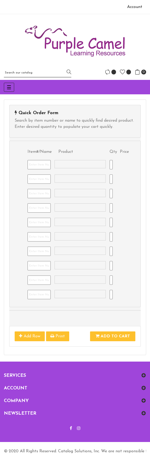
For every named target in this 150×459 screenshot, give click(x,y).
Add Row (29, 336)
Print (57, 336)
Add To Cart (112, 336)
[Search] (37, 72)
